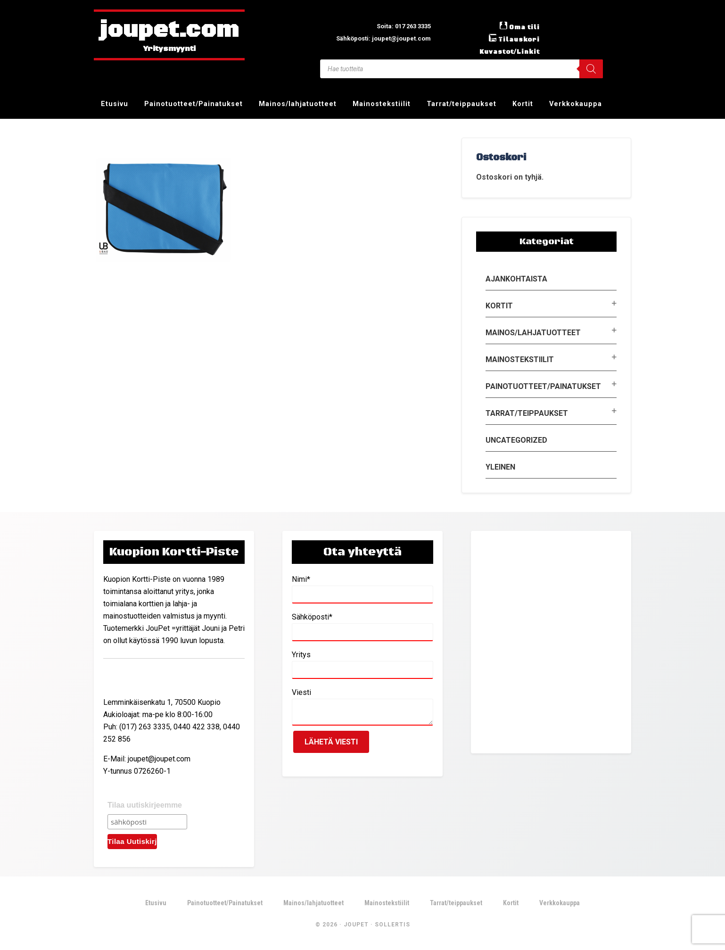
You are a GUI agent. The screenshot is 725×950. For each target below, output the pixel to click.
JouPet (356, 926)
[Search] (591, 68)
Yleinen (500, 467)
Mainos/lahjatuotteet (533, 332)
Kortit (499, 305)
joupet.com (169, 30)
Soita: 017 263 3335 (396, 25)
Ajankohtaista (516, 278)
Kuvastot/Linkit (505, 51)
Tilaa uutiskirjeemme (144, 805)
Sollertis (392, 926)
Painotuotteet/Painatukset (543, 386)
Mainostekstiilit (520, 359)
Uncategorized (516, 440)
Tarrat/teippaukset (527, 413)
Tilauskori (516, 39)
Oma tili (522, 27)
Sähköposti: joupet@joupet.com (374, 37)
